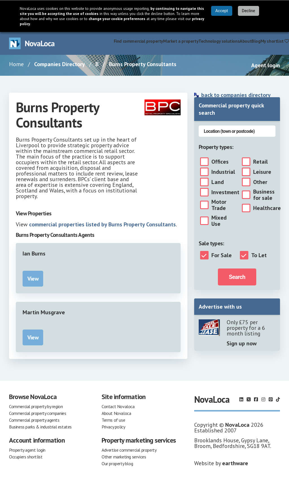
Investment (225, 192)
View (32, 278)
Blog (255, 41)
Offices (220, 162)
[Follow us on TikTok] (278, 399)
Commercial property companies (37, 413)
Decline (248, 10)
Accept (221, 10)
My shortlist (274, 41)
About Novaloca (116, 413)
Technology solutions (219, 41)
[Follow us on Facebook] (256, 399)
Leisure (262, 172)
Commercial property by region (36, 406)
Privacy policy (113, 427)
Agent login (265, 65)
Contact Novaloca (118, 406)
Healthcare (267, 208)
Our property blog (117, 463)
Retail (260, 162)
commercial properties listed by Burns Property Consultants (102, 224)
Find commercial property (138, 41)
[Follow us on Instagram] (263, 399)
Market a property (180, 41)
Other (260, 182)
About (245, 41)
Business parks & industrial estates (40, 427)
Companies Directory (59, 64)
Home (16, 64)
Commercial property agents (34, 420)
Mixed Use (219, 221)
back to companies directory (236, 95)
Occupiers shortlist (25, 457)
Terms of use (113, 420)
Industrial (223, 172)
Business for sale (264, 195)
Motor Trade (218, 205)
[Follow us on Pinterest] (271, 399)
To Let (259, 255)
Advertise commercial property (129, 450)
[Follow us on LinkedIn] (241, 399)
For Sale (221, 255)
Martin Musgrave (44, 312)
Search (237, 277)
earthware (235, 463)
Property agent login (27, 450)
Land (217, 182)
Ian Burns (34, 253)
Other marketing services (124, 457)
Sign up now (242, 343)
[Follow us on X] (249, 399)
